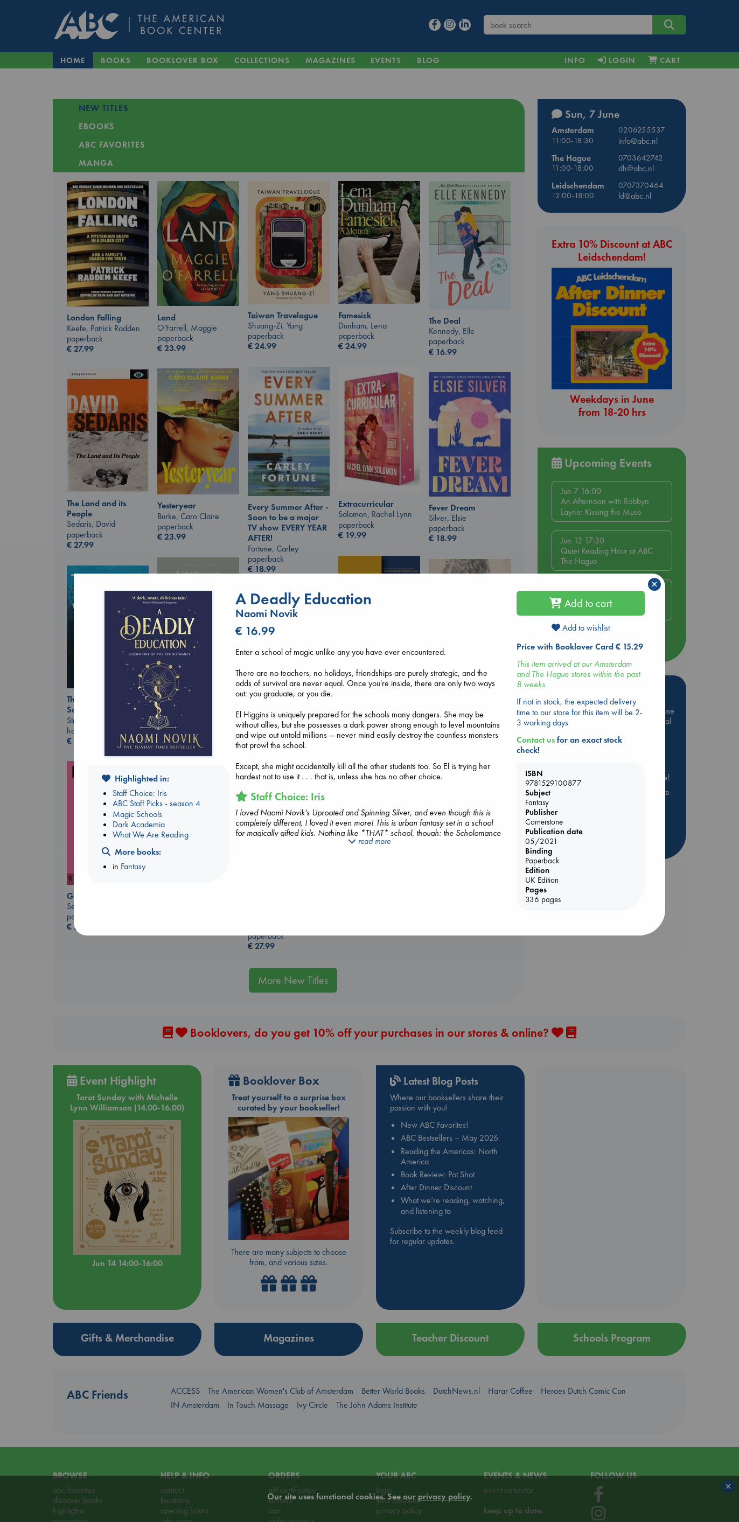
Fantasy (133, 866)
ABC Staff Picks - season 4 (156, 803)
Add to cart (580, 603)
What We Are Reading (151, 834)
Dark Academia (139, 824)
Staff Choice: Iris (140, 793)
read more (369, 841)
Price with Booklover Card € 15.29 (580, 646)
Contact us (536, 739)
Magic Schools (137, 814)
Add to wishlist (581, 628)
